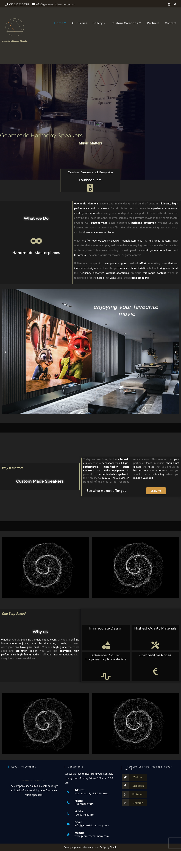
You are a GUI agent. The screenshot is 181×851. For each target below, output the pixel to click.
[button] (5, 352)
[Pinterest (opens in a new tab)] (174, 4)
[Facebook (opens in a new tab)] (170, 4)
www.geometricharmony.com (91, 836)
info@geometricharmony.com (91, 825)
